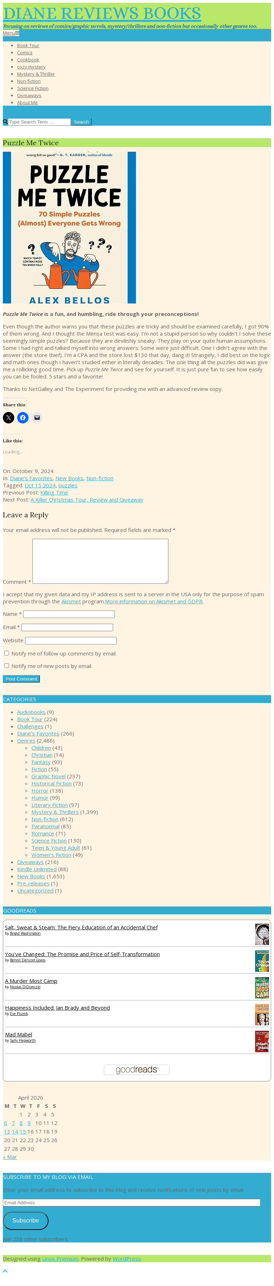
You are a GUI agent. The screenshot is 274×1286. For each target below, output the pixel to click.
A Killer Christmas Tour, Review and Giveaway (87, 499)
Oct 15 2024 (40, 485)
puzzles (68, 485)
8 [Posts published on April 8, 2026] (21, 1131)
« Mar (10, 1165)
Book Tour (30, 727)
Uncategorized (35, 899)
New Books (69, 478)
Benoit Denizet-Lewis (27, 968)
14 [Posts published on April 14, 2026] (15, 1140)
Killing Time (54, 492)
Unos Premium (60, 1267)
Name (12, 622)
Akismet (71, 609)
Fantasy (41, 770)
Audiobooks (31, 720)
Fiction (39, 777)
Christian (41, 763)
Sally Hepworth (23, 1048)
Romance (42, 841)
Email (11, 635)
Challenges (30, 734)
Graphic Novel (48, 784)
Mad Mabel (18, 1042)
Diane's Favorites (31, 478)
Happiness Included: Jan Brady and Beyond (57, 1016)
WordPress (127, 1267)
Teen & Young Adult (55, 856)
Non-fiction (99, 478)
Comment (17, 590)
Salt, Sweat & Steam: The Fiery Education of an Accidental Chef (81, 935)
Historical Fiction (51, 791)
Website (13, 648)
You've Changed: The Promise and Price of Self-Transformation (82, 962)
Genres (26, 749)
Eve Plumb (19, 1022)
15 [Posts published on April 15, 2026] (23, 1140)
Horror (40, 799)
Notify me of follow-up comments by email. (64, 661)
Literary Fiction (49, 813)
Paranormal (45, 834)
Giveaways (30, 870)
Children (41, 756)
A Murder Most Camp (31, 989)
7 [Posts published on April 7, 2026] (13, 1131)
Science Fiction (49, 849)
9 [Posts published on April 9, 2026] (29, 1131)
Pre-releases (33, 891)
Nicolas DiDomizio (25, 995)
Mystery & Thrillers (55, 820)
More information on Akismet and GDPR (154, 609)
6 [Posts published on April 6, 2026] (5, 1131)
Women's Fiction (51, 863)
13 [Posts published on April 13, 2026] (7, 1140)
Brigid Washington (25, 941)
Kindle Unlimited (37, 877)
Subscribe (25, 1229)
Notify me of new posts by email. (51, 674)
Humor (40, 806)
